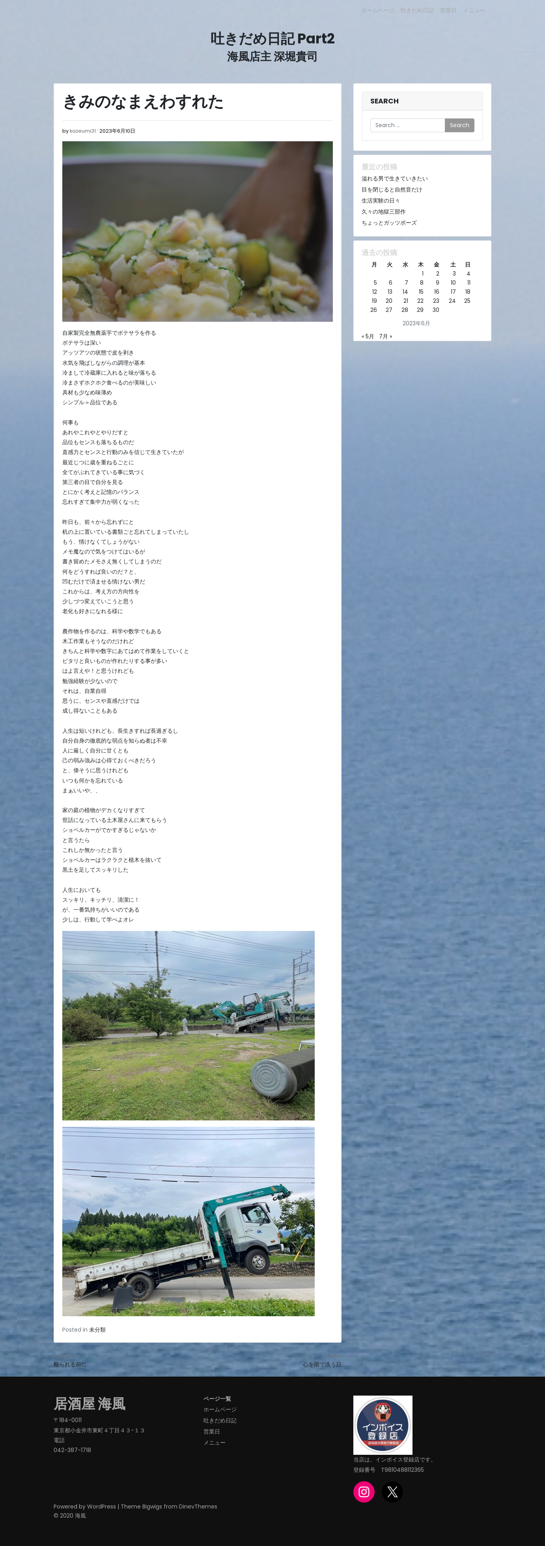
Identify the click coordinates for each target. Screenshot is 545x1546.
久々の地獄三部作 (384, 212)
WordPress (101, 1506)
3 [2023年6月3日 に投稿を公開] (454, 274)
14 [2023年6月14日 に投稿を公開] (405, 292)
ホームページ (377, 10)
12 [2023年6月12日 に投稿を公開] (374, 292)
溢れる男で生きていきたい (395, 178)
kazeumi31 (83, 131)
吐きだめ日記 (417, 10)
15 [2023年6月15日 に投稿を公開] (421, 292)
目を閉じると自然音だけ (392, 189)
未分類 (97, 1330)
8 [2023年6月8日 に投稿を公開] (422, 283)
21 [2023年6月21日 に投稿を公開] (405, 301)
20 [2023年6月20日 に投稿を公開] (389, 301)
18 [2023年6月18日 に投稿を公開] (467, 292)
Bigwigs (152, 1506)
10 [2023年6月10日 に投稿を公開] (453, 283)
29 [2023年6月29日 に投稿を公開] (420, 310)
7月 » (385, 336)
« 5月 (368, 336)
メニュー (474, 10)
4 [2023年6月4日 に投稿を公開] (468, 274)
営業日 (448, 10)
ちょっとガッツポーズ (389, 223)
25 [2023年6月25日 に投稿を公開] (467, 301)
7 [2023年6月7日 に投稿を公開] (406, 283)
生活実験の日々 (381, 201)
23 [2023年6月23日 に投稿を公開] (436, 301)
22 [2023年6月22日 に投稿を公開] (420, 301)
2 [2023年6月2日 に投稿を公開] (437, 274)
